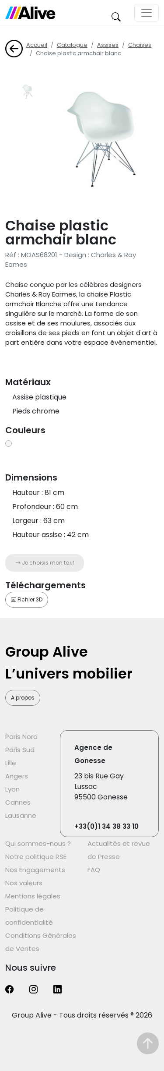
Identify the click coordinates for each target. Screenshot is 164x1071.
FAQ (93, 869)
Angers (16, 776)
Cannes (18, 802)
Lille (10, 762)
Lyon (12, 789)
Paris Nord (21, 736)
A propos (23, 697)
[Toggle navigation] (146, 12)
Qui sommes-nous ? (38, 843)
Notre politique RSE (35, 856)
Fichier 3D (26, 599)
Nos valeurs (23, 882)
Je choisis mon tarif (44, 562)
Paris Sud (20, 749)
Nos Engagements (35, 869)
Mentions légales (32, 896)
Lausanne (20, 815)
